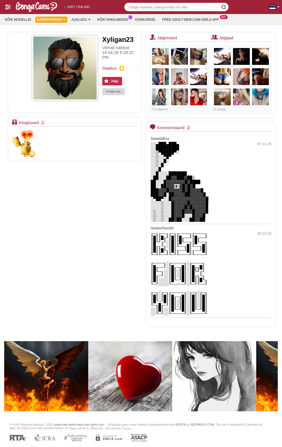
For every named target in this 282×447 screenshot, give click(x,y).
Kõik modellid (18, 20)
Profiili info (113, 91)
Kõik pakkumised (114, 19)
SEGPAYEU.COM (202, 424)
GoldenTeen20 (162, 228)
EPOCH (181, 424)
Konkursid (145, 20)
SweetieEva (160, 139)
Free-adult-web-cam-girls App (192, 19)
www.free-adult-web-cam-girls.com (79, 424)
